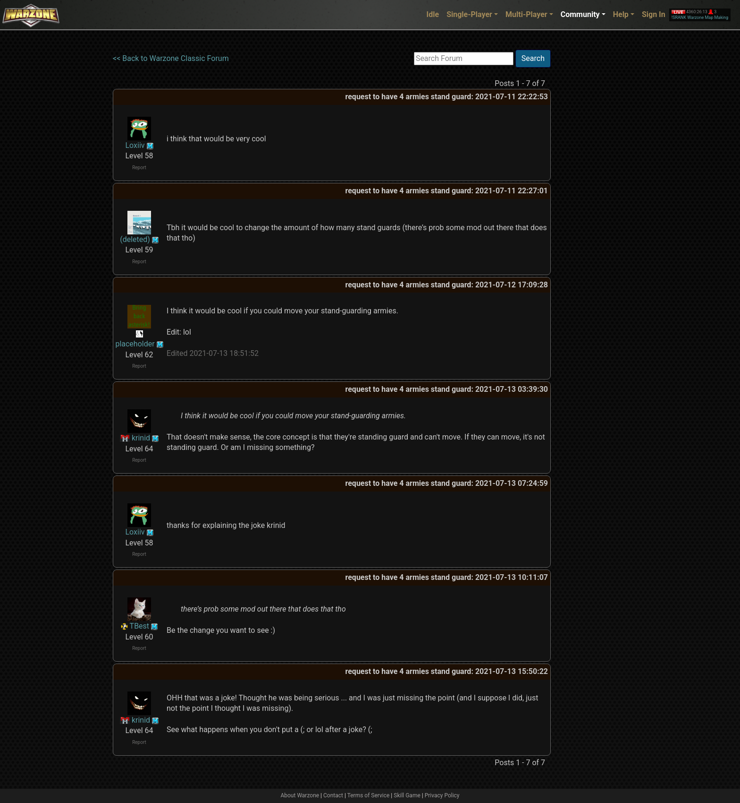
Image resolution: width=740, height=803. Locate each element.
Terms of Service (368, 795)
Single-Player (469, 14)
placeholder (134, 343)
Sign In (653, 14)
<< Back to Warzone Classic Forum (171, 58)
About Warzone (299, 795)
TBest (140, 626)
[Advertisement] (589, 191)
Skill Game (407, 795)
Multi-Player (526, 14)
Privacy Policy (442, 795)
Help (621, 14)
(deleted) (135, 239)
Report (139, 167)
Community (580, 14)
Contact (333, 795)
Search (533, 58)
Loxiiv (134, 145)
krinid (141, 437)
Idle (433, 14)
